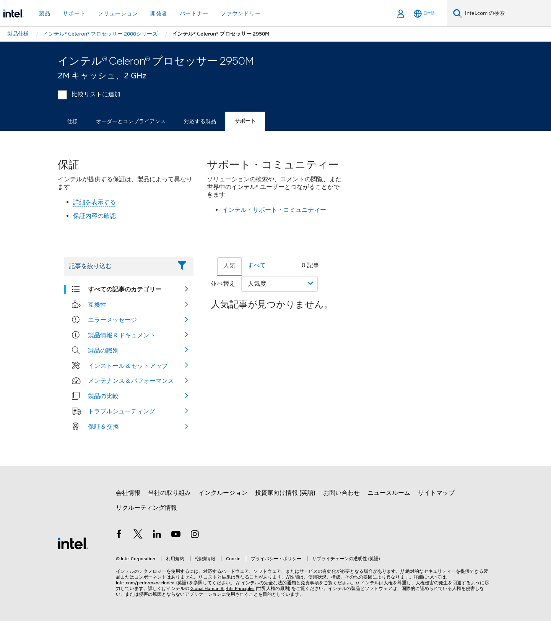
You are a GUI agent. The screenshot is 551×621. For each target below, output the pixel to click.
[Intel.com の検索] (506, 13)
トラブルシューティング (121, 411)
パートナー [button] (194, 13)
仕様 (72, 121)
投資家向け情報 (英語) (285, 493)
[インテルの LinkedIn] (157, 535)
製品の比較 (103, 396)
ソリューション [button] (118, 13)
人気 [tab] (229, 266)
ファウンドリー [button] (241, 13)
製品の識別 (103, 350)
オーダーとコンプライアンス (131, 121)
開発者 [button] (158, 13)
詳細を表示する (94, 202)
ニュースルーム (388, 493)
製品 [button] (44, 13)
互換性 (97, 304)
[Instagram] (195, 535)
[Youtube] (175, 535)
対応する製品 (200, 121)
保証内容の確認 (94, 216)
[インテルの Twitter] (138, 535)
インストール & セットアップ (128, 365)
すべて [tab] (256, 265)
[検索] (457, 13)
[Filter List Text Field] (118, 266)
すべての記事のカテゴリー (124, 289)
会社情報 (128, 493)
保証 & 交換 (103, 426)
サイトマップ (436, 493)
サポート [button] (74, 13)
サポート (245, 121)
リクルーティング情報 (146, 508)
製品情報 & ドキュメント (122, 335)
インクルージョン (222, 493)
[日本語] (424, 13)
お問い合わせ (341, 493)
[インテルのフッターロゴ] (73, 543)
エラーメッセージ (112, 320)
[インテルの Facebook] (119, 535)
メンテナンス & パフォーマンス (131, 380)
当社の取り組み (169, 493)
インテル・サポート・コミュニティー (274, 210)
